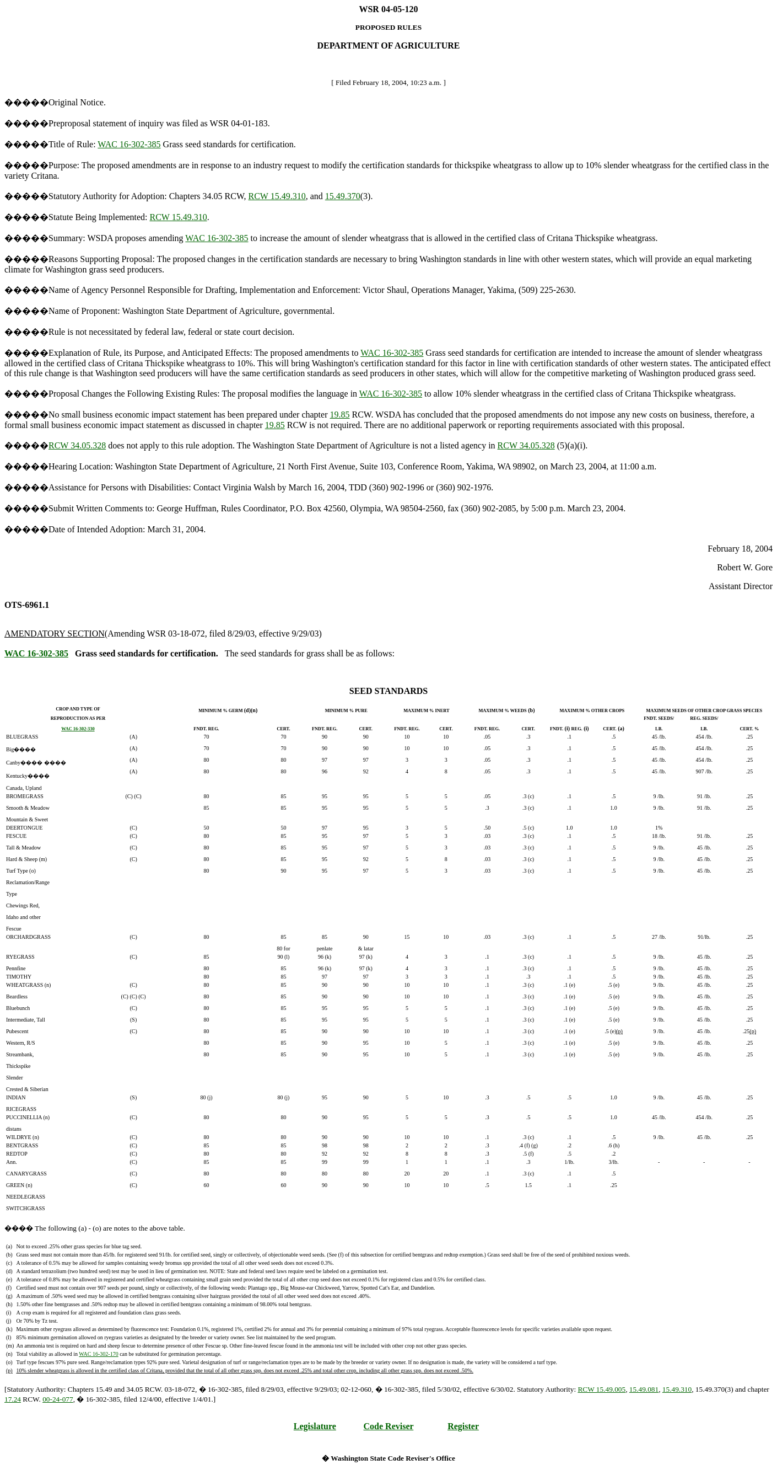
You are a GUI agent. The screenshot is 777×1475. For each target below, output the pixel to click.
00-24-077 (57, 1399)
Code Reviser (389, 1426)
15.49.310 (677, 1389)
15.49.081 (644, 1389)
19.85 (340, 414)
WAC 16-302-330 (77, 728)
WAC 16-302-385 (129, 144)
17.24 (12, 1399)
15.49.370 (342, 196)
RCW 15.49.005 (601, 1389)
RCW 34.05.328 (77, 445)
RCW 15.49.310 (277, 196)
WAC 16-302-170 (98, 1354)
